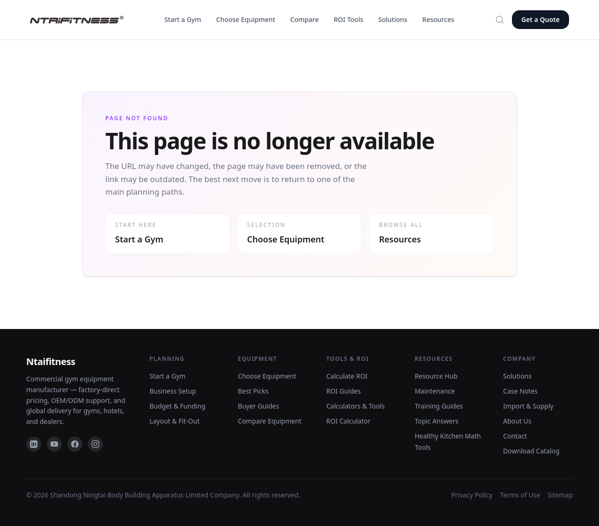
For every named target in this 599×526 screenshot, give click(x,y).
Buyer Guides (258, 406)
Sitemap (560, 494)
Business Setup (172, 391)
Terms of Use (520, 494)
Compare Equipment (269, 420)
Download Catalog (531, 450)
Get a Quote (540, 19)
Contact (515, 435)
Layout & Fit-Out (174, 420)
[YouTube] (54, 444)
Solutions (392, 19)
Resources (438, 19)
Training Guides (439, 406)
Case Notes (520, 391)
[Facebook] (74, 444)
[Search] (499, 19)
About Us (517, 420)
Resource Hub (436, 376)
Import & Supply (528, 406)
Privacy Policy (471, 494)
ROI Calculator (348, 420)
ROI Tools (348, 19)
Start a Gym (182, 19)
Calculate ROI (346, 376)
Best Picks (253, 391)
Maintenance (435, 391)
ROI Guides (343, 391)
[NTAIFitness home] (77, 19)
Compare (304, 19)
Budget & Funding (177, 406)
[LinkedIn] (33, 444)
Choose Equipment (245, 19)
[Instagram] (95, 444)
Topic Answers (437, 420)
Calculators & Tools (355, 406)
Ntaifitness (50, 361)
